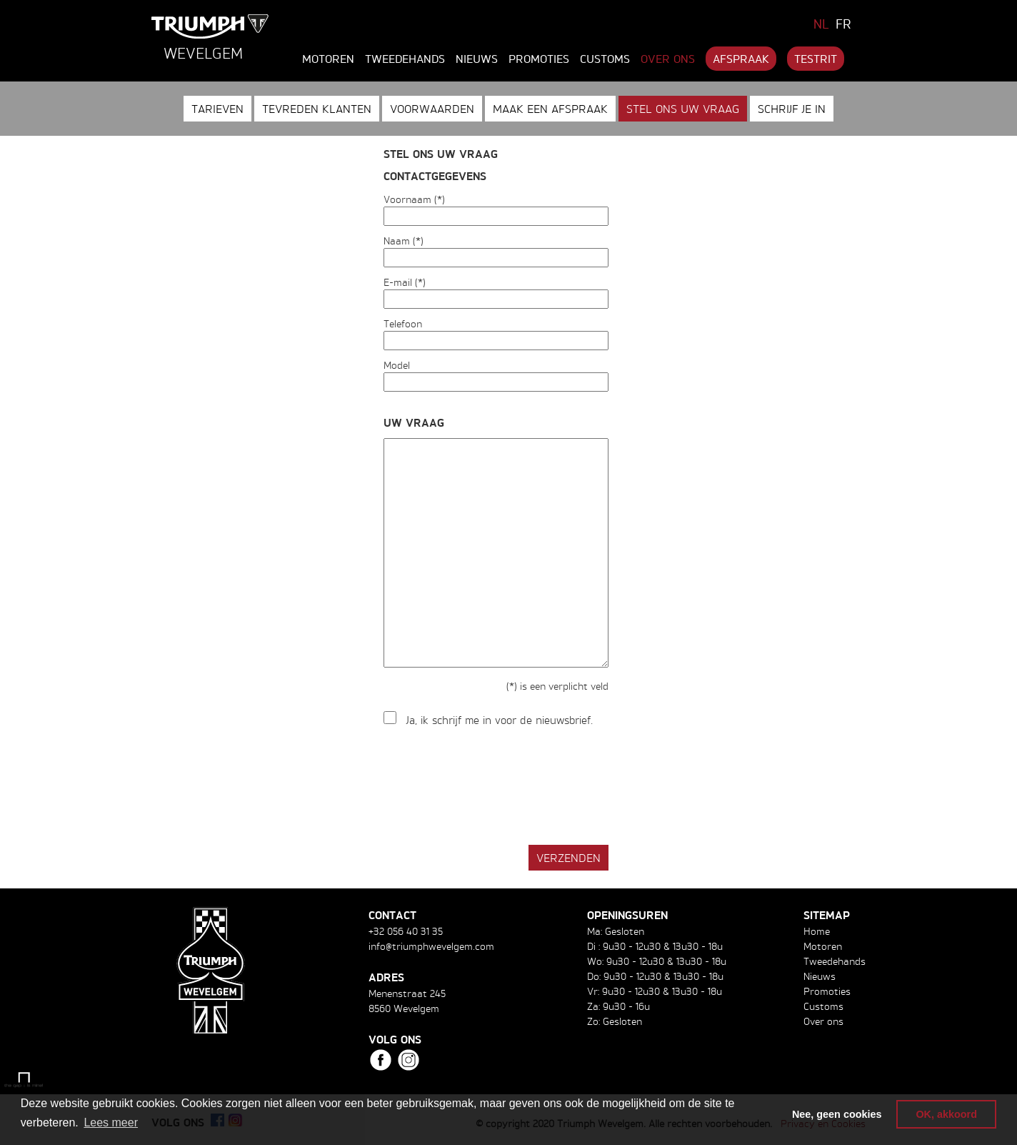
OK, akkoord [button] (946, 1114)
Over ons (668, 58)
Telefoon (403, 323)
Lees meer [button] (111, 1122)
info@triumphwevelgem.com (431, 946)
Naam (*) (404, 240)
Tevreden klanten (316, 108)
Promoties (538, 58)
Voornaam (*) (414, 199)
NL (821, 23)
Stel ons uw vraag (682, 108)
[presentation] (492, 787)
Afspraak (741, 58)
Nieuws (477, 58)
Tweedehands (405, 58)
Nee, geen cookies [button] (837, 1114)
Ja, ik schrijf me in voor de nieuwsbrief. (499, 720)
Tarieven (217, 108)
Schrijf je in (792, 108)
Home (816, 931)
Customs (605, 58)
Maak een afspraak (550, 108)
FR (843, 23)
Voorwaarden (432, 108)
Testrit (815, 58)
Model (397, 365)
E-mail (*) (405, 282)
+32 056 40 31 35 (406, 931)
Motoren (328, 58)
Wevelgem (203, 53)
